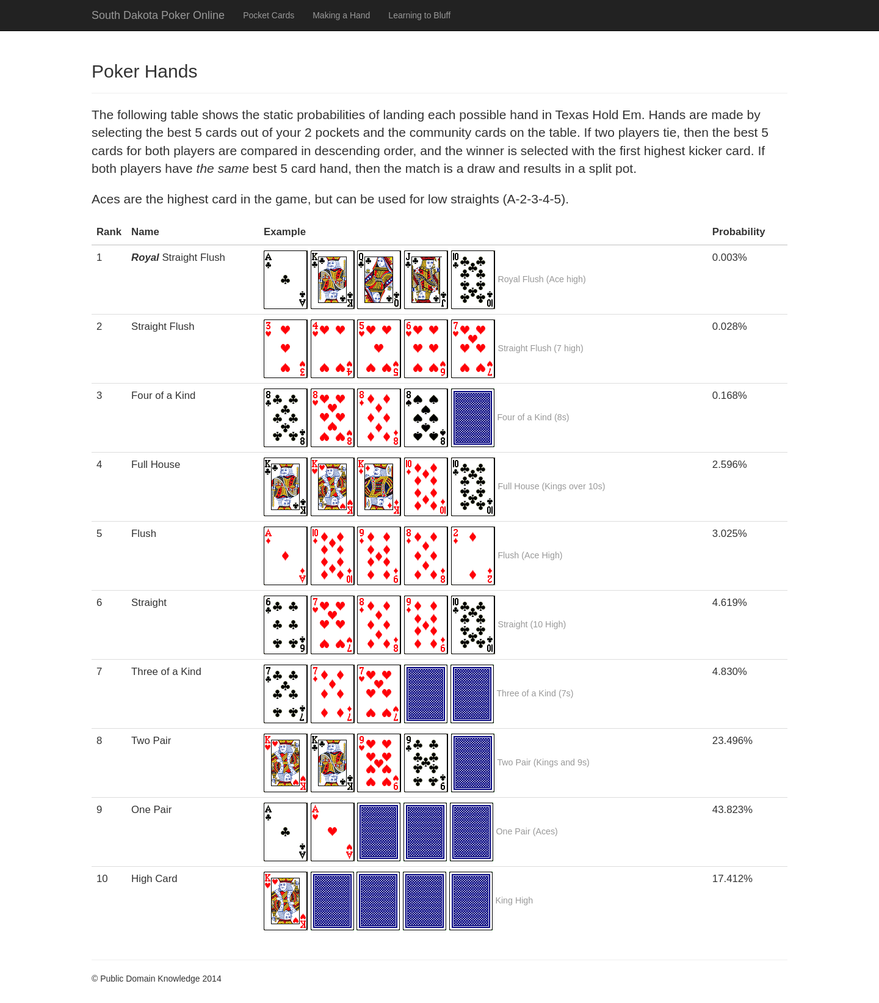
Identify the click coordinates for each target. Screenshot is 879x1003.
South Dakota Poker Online (158, 15)
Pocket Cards (268, 15)
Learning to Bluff (419, 15)
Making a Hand (341, 15)
